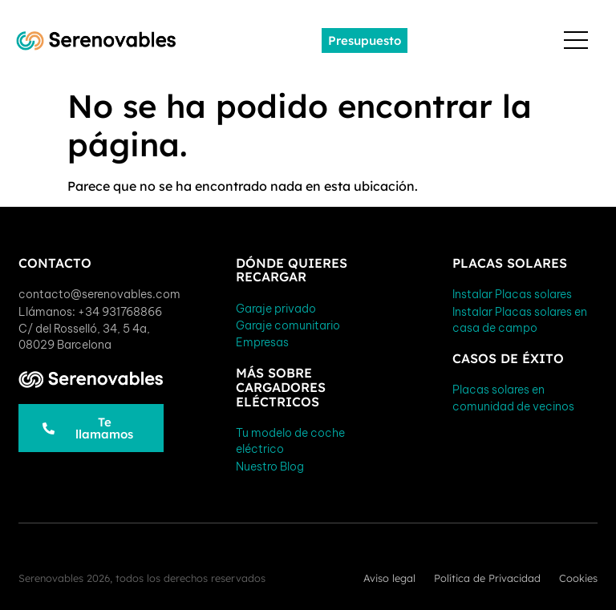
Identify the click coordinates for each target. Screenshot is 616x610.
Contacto (54, 263)
